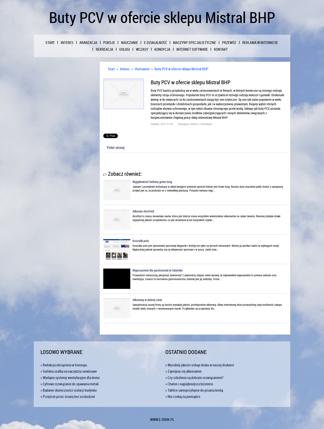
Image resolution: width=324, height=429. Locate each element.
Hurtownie (142, 68)
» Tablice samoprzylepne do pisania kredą (194, 390)
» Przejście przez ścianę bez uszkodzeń (67, 396)
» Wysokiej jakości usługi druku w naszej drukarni (199, 365)
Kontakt (221, 49)
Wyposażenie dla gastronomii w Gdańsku (158, 270)
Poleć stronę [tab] (115, 147)
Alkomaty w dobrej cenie (147, 300)
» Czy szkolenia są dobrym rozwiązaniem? (194, 377)
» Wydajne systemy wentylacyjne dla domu (70, 377)
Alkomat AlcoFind (143, 211)
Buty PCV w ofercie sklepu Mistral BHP (181, 68)
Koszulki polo (141, 241)
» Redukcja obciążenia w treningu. (64, 365)
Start (111, 68)
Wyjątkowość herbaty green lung (152, 182)
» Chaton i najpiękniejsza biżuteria (189, 383)
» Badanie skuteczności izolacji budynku (68, 390)
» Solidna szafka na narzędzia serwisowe (68, 371)
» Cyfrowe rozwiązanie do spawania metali (69, 383)
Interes (125, 68)
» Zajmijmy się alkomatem (183, 371)
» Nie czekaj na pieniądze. (183, 396)
